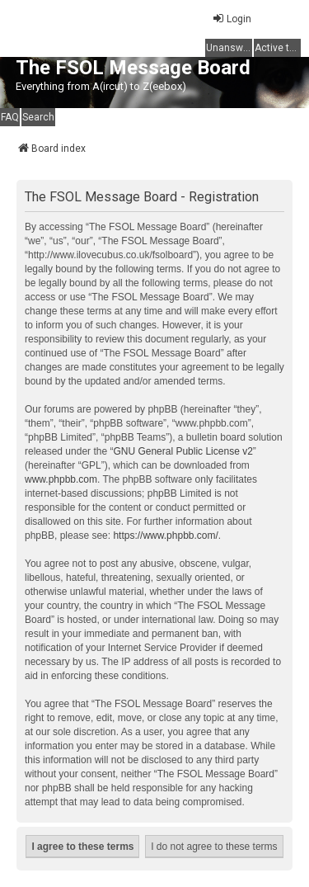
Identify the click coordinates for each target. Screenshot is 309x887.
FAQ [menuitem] (10, 117)
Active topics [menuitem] (278, 48)
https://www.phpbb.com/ (165, 535)
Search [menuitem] (38, 117)
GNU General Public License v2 (182, 451)
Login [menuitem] (231, 18)
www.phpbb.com (61, 479)
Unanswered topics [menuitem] (229, 48)
